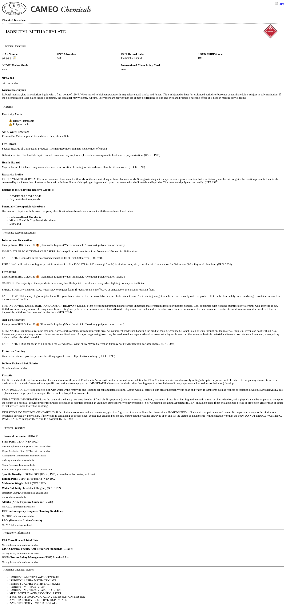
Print (279, 3)
